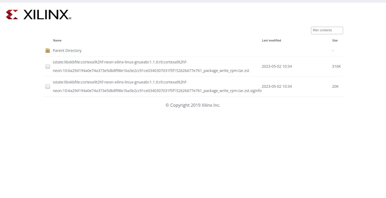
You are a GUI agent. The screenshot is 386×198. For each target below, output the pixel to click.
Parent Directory (67, 50)
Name (57, 40)
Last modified (271, 40)
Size (335, 40)
